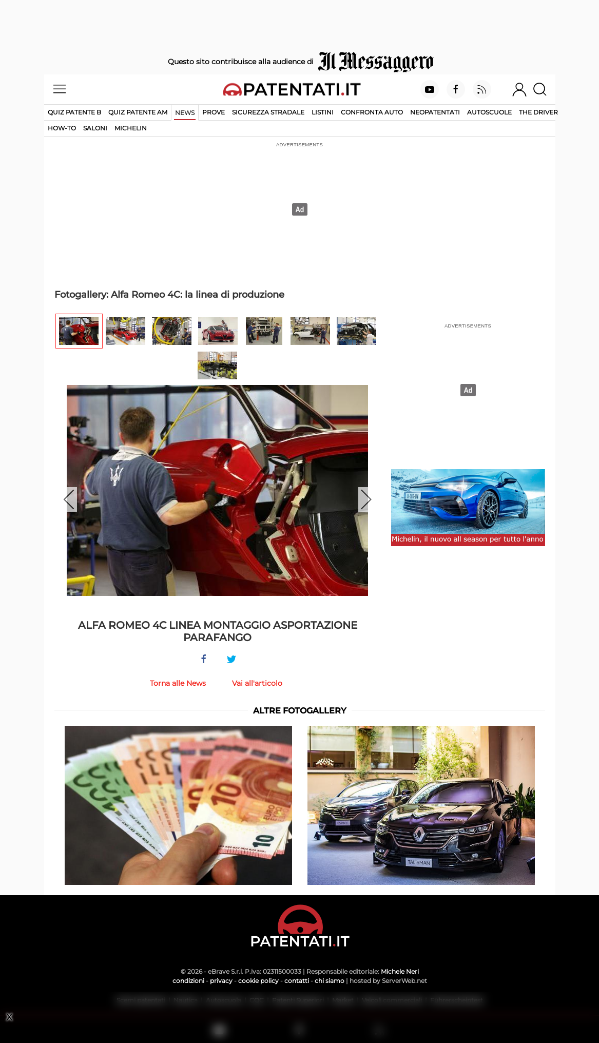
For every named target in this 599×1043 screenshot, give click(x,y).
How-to (62, 128)
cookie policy (258, 980)
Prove (213, 112)
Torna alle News (178, 683)
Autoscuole (489, 112)
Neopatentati (435, 112)
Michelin (130, 128)
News (185, 113)
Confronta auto (372, 112)
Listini (323, 112)
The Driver (538, 112)
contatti (296, 980)
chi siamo (329, 980)
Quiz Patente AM (137, 112)
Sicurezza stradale (268, 112)
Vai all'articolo (257, 683)
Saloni (95, 128)
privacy (221, 980)
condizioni (188, 980)
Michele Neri (400, 971)
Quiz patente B (74, 112)
